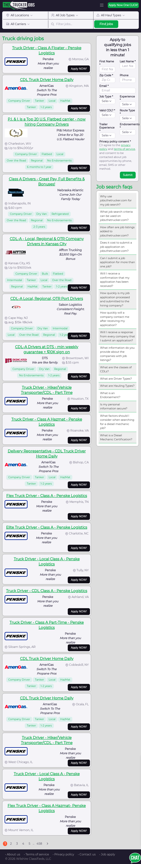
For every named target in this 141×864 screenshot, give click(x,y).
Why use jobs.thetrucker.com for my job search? (116, 200)
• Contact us (87, 854)
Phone (124, 75)
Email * (104, 86)
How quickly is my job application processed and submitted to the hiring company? (115, 299)
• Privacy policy (63, 854)
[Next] (47, 843)
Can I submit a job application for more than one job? (117, 262)
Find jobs (106, 24)
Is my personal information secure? (113, 406)
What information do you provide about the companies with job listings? (117, 354)
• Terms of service (36, 854)
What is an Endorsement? (110, 395)
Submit (128, 175)
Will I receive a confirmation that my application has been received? (114, 280)
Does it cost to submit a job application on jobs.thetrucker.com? (116, 247)
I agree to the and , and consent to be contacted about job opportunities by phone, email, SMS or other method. (117, 157)
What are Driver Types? (116, 378)
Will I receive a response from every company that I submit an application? (117, 336)
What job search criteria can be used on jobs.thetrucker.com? (116, 216)
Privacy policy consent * (115, 141)
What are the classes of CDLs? (116, 369)
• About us (12, 854)
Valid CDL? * (107, 110)
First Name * (106, 63)
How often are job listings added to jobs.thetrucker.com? (117, 231)
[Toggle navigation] (101, 5)
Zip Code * (106, 75)
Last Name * (128, 61)
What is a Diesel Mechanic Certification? (116, 437)
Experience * (127, 98)
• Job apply (107, 854)
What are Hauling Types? (117, 385)
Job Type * (106, 96)
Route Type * (127, 112)
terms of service (124, 149)
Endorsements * (130, 126)
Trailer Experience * (107, 128)
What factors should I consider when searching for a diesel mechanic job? (117, 422)
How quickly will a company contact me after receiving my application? (114, 319)
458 (39, 843)
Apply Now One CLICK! (123, 5)
